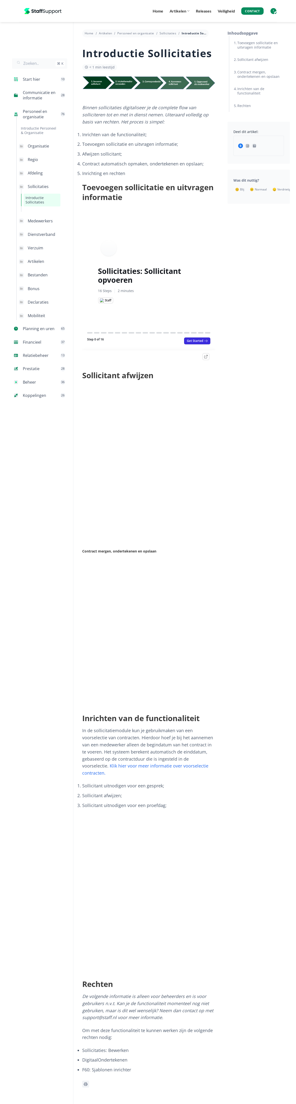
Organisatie (38, 146)
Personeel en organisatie (135, 33)
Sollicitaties (38, 186)
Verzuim (35, 248)
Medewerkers (40, 221)
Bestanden (38, 275)
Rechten (244, 105)
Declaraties (38, 302)
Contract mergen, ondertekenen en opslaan (258, 74)
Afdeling (35, 173)
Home (158, 11)
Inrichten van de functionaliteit (250, 90)
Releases (203, 11)
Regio (33, 159)
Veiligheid (226, 11)
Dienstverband (41, 234)
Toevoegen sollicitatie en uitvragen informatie (257, 45)
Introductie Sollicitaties (35, 199)
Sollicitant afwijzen (252, 59)
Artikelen (179, 11)
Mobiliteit (36, 315)
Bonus (34, 288)
